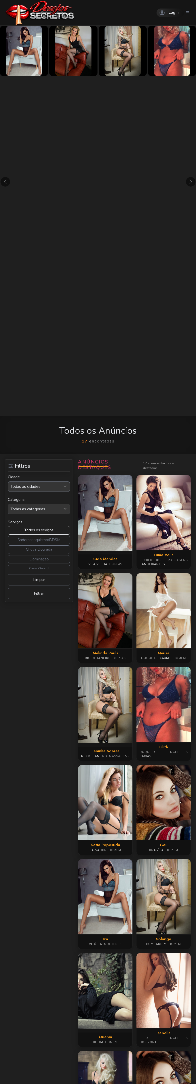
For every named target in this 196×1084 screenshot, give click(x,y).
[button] (5, 182)
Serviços (15, 522)
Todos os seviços (39, 530)
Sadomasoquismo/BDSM (39, 539)
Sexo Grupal (39, 568)
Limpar (39, 579)
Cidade (14, 477)
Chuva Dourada (39, 549)
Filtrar (39, 593)
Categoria (16, 499)
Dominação (39, 559)
